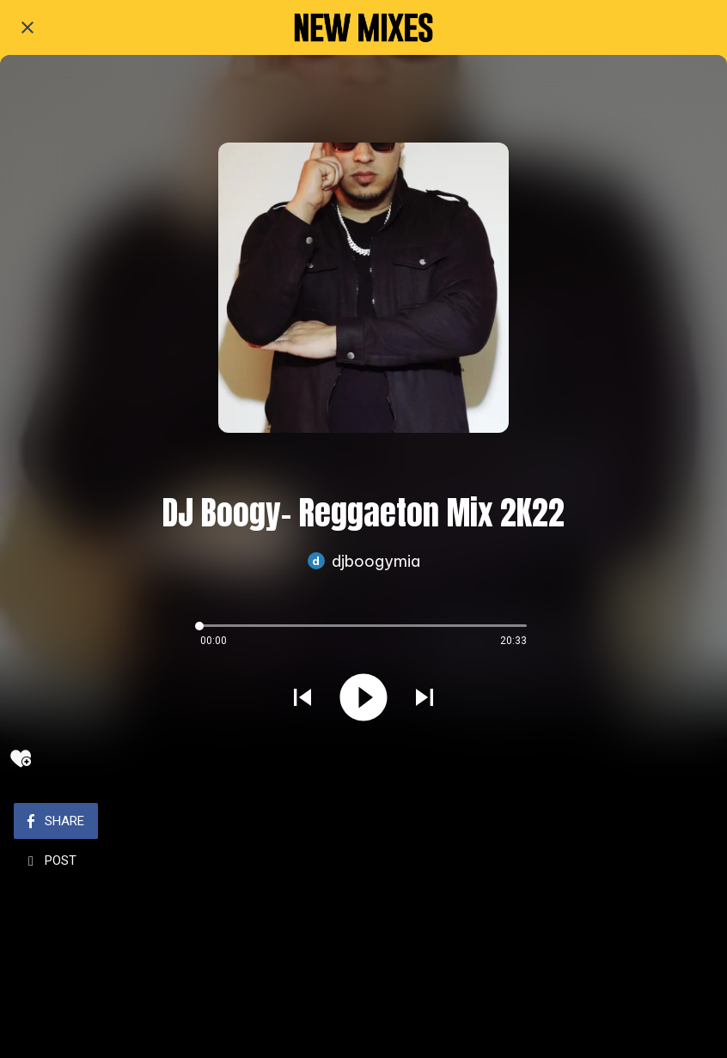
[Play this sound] (363, 699)
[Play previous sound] (302, 699)
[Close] (27, 27)
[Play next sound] (424, 699)
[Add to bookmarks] (20, 758)
